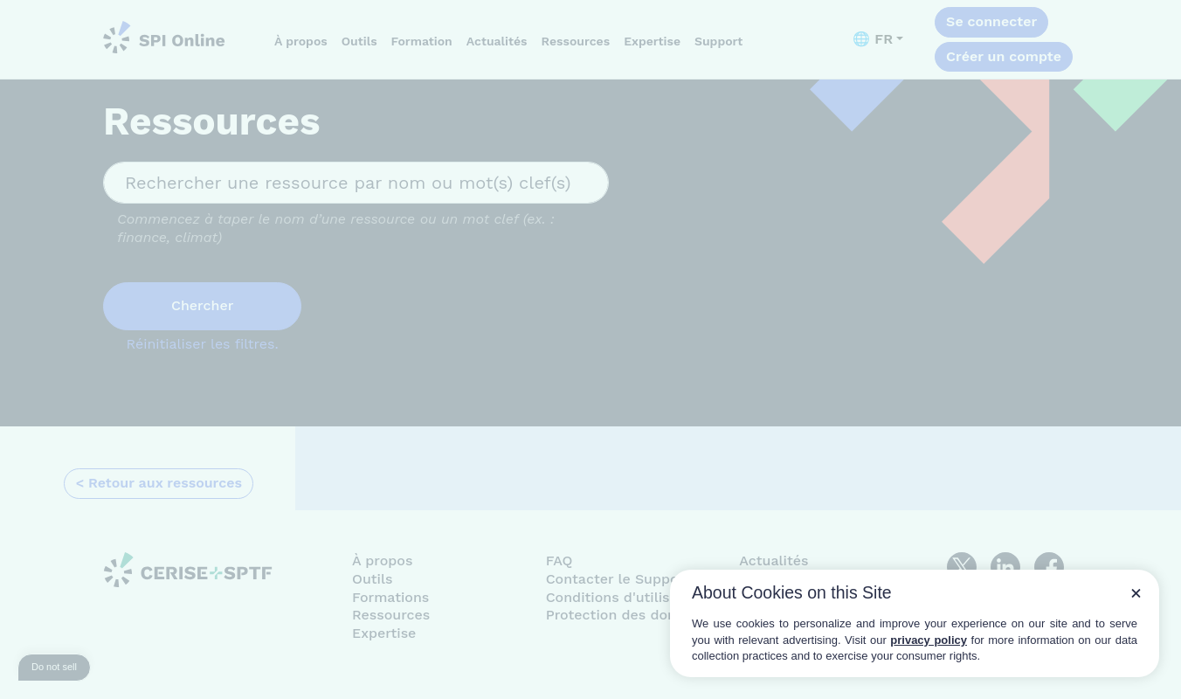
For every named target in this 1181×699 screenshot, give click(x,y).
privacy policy (928, 640)
